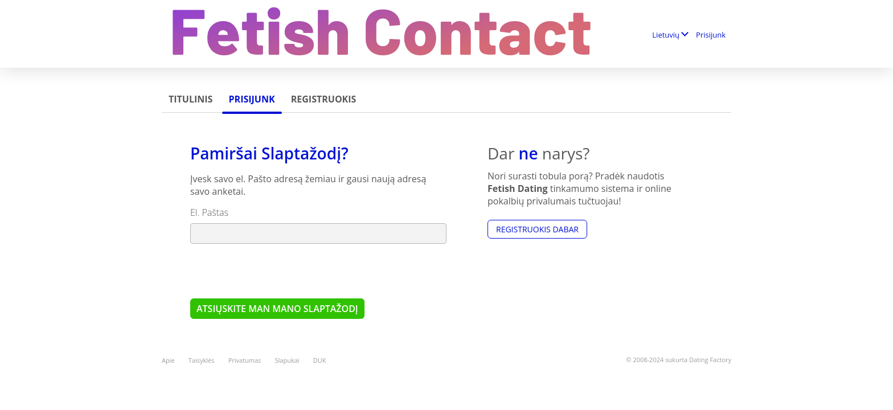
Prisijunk (711, 35)
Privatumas (244, 360)
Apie (168, 360)
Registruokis (324, 99)
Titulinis (190, 99)
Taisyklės (202, 360)
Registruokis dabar (537, 229)
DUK (319, 360)
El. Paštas (209, 212)
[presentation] (276, 270)
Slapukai (287, 360)
